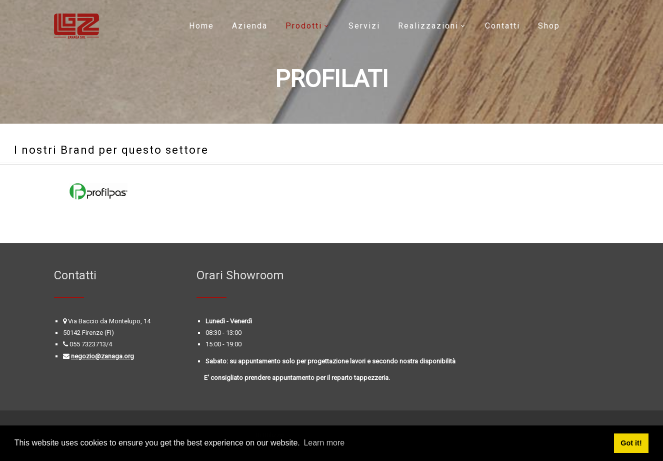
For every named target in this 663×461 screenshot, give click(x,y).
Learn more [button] (324, 442)
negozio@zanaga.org (102, 356)
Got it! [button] (631, 443)
